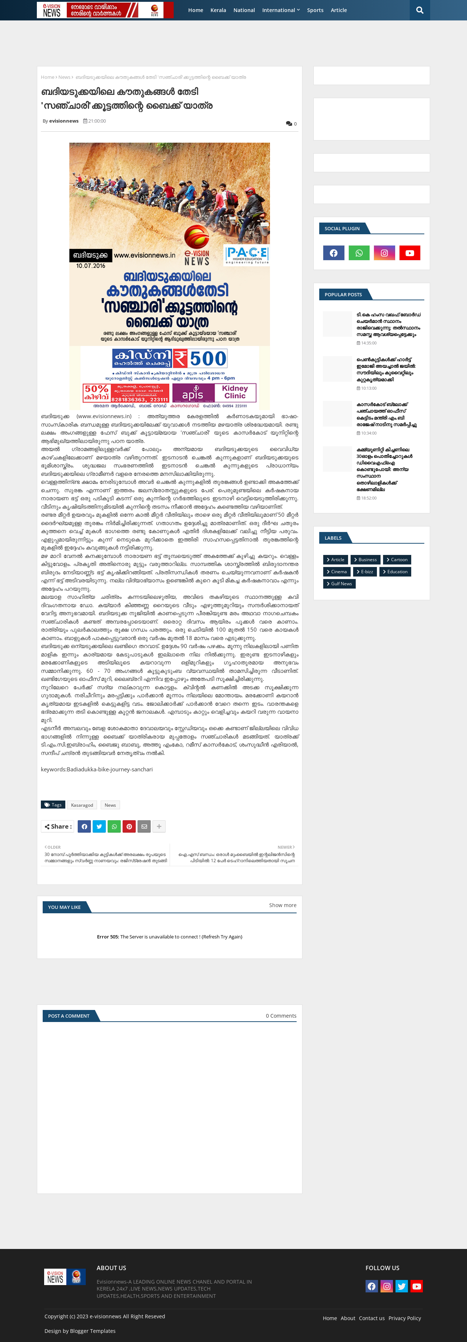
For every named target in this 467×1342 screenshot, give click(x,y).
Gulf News (341, 584)
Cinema (339, 571)
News (64, 77)
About (348, 1318)
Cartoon (399, 559)
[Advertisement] (210, 42)
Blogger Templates (93, 1330)
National (244, 10)
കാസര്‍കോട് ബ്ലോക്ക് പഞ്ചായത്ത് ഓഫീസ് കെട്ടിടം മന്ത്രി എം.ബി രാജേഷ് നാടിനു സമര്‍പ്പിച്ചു (386, 414)
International (278, 10)
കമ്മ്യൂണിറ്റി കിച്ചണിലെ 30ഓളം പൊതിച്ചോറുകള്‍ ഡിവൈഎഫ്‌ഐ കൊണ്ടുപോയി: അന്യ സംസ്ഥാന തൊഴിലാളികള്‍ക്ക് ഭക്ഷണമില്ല (384, 469)
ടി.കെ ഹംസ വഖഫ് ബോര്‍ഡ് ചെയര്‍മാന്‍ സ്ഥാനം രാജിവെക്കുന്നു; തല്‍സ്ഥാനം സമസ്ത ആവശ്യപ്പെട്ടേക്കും (388, 324)
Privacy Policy (405, 1318)
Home (195, 10)
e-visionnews (105, 1316)
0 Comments (281, 1015)
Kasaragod (82, 805)
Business (368, 559)
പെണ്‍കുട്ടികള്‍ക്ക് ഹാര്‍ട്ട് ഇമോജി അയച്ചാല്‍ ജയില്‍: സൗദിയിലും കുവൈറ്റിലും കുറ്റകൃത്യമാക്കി (386, 369)
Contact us (372, 1318)
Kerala (218, 10)
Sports (315, 10)
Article (339, 10)
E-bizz (367, 571)
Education (397, 571)
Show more (283, 905)
